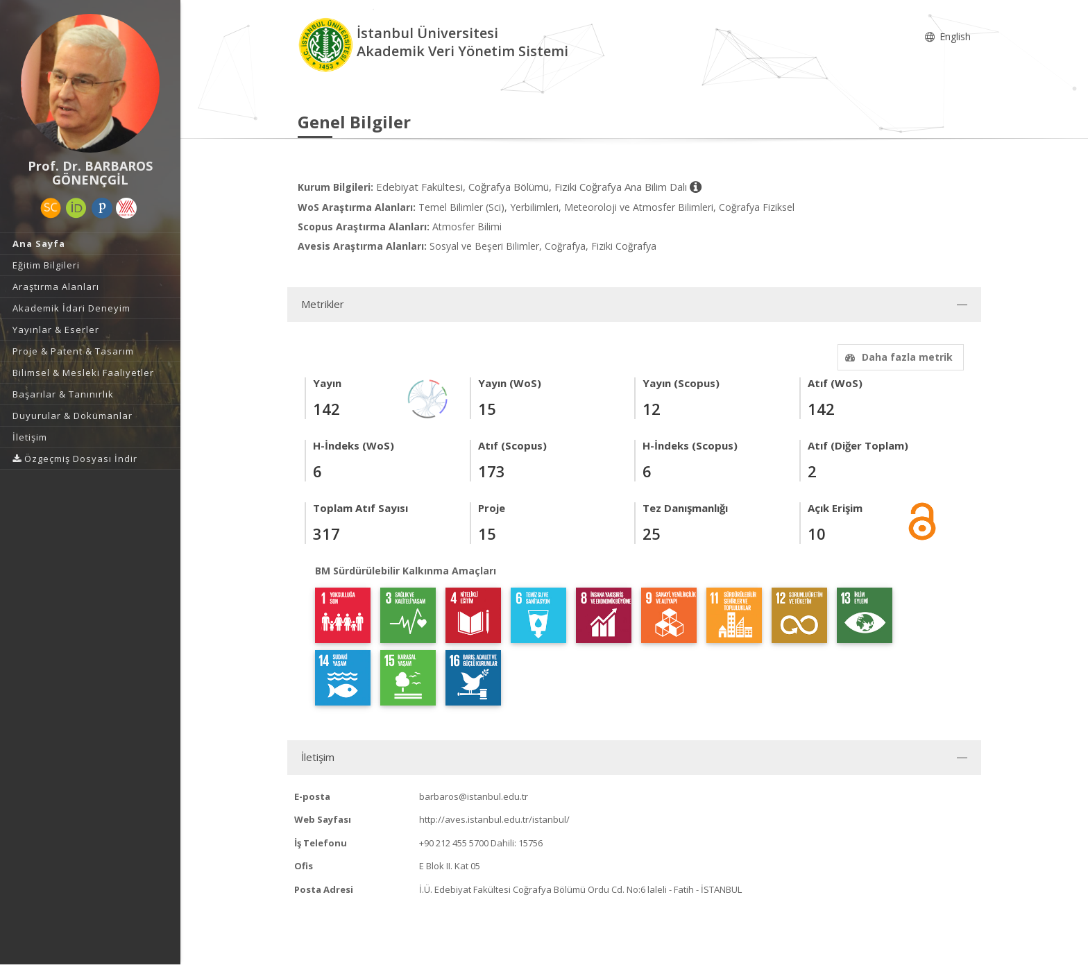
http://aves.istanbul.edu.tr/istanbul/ (494, 819)
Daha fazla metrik (897, 357)
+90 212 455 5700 (453, 843)
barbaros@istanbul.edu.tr (473, 796)
